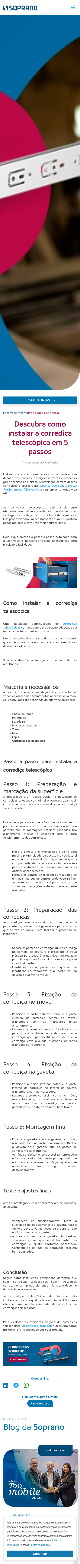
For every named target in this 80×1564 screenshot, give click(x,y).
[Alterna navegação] (73, 7)
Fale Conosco (40, 1403)
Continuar (40, 1553)
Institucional (55, 1450)
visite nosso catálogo (37, 1325)
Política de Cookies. (39, 1545)
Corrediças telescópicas (28, 740)
